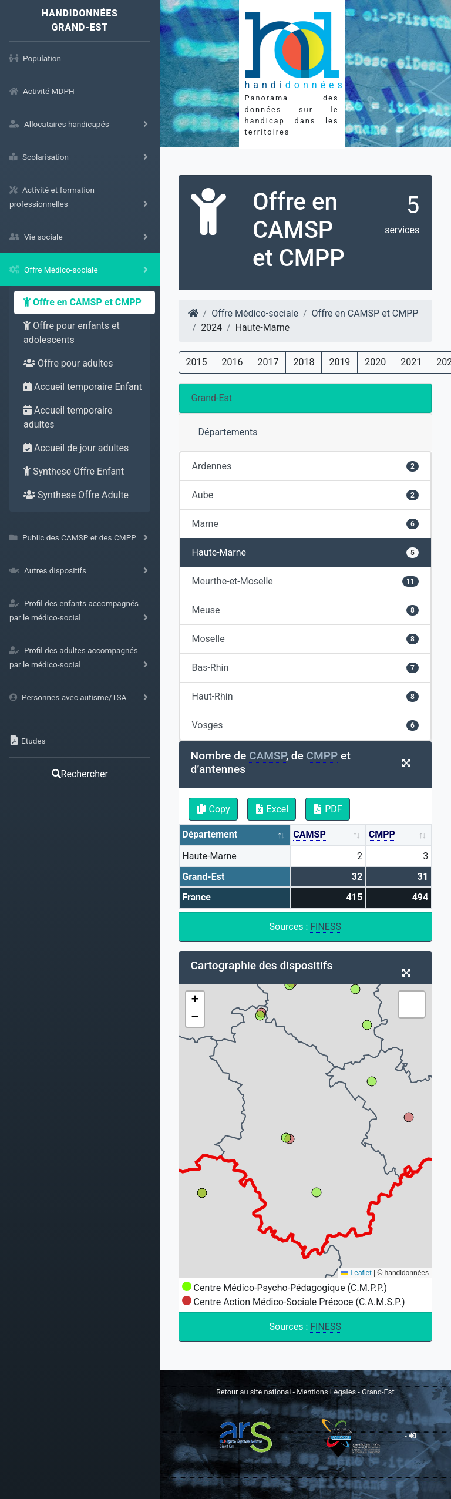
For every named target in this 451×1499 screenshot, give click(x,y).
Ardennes (305, 466)
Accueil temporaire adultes (68, 417)
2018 (303, 362)
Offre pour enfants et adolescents (71, 332)
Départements (228, 432)
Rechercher (80, 773)
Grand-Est (212, 398)
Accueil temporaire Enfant (82, 386)
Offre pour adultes (68, 363)
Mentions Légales (327, 1391)
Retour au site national (253, 1391)
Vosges (305, 725)
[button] (195, 1000)
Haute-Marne (305, 552)
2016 (232, 362)
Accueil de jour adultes (76, 447)
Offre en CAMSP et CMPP (82, 302)
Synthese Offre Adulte (76, 494)
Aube (305, 494)
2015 (196, 362)
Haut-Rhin (305, 696)
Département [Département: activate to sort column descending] (209, 834)
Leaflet (356, 1273)
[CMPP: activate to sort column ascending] (399, 835)
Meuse (305, 610)
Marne (305, 523)
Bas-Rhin (305, 667)
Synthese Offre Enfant (73, 471)
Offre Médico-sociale (254, 313)
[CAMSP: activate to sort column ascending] (328, 835)
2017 (267, 362)
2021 (411, 362)
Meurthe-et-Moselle (305, 581)
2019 (339, 362)
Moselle (305, 638)
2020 (375, 362)
